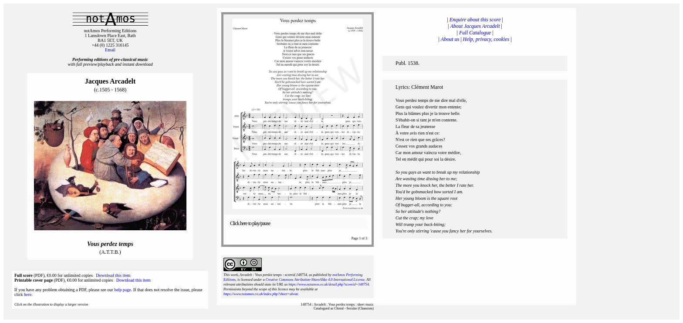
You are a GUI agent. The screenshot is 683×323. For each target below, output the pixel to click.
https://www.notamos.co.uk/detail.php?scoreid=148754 (328, 284)
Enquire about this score (475, 20)
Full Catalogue (475, 33)
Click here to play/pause (250, 223)
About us (450, 39)
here (27, 294)
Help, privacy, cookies (486, 39)
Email (110, 49)
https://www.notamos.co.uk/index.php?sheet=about (260, 294)
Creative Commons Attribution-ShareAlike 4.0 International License (315, 280)
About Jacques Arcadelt (475, 26)
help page (122, 289)
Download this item (113, 275)
